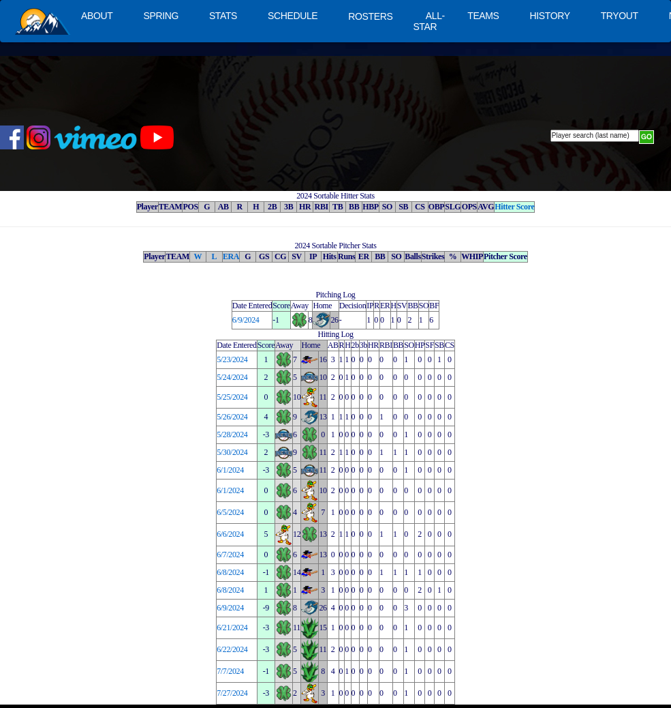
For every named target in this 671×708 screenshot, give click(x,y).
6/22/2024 (232, 649)
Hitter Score (514, 206)
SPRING (160, 15)
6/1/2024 (230, 470)
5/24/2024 (232, 377)
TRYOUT (619, 15)
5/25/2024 (232, 397)
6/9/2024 (246, 320)
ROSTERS (370, 16)
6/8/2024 (230, 572)
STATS (223, 15)
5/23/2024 (232, 359)
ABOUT (96, 15)
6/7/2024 (230, 554)
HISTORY (550, 15)
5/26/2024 (232, 417)
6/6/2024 (230, 534)
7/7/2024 (230, 671)
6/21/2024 (232, 627)
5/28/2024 (232, 434)
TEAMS (483, 15)
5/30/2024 (232, 452)
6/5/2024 (230, 512)
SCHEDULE (292, 15)
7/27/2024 (232, 693)
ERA (231, 256)
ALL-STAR (428, 21)
